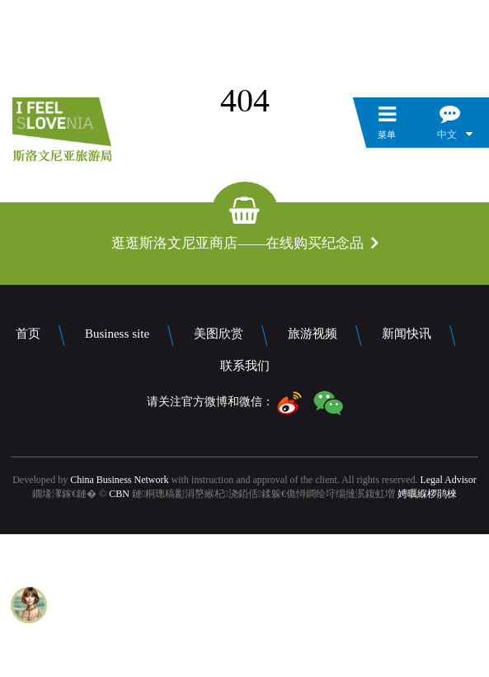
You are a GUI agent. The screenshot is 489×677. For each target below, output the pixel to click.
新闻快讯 (406, 334)
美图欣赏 (218, 334)
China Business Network (119, 479)
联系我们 (245, 366)
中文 (447, 134)
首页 (28, 334)
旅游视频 (312, 334)
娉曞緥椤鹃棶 (427, 493)
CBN (119, 493)
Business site (117, 334)
